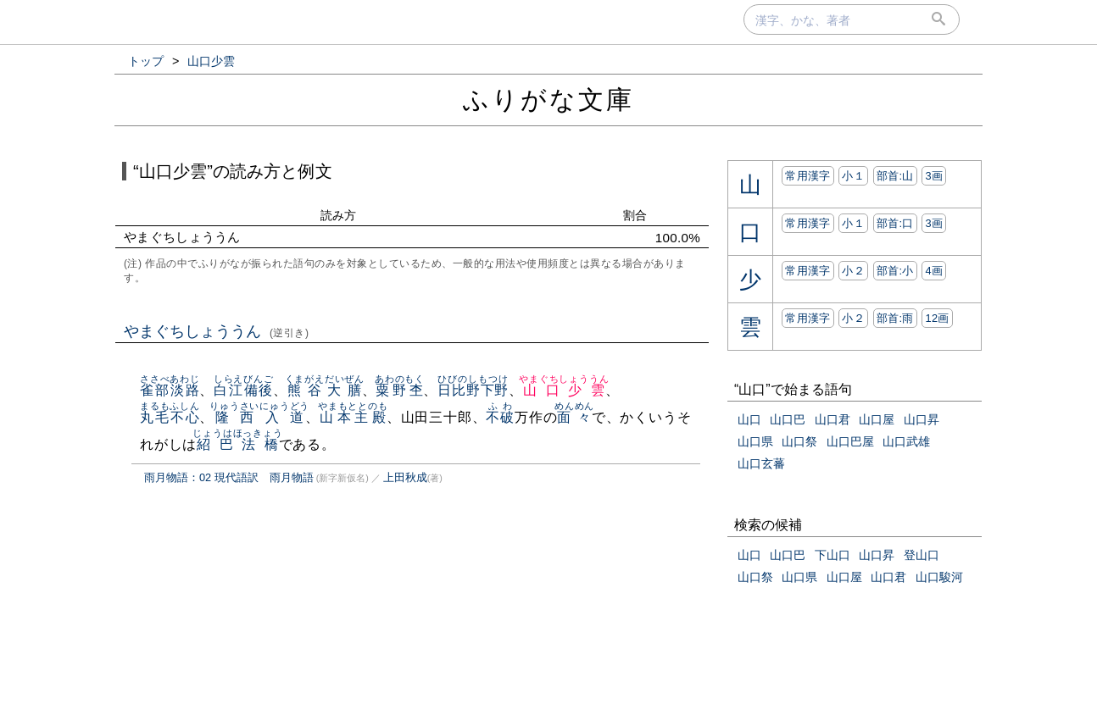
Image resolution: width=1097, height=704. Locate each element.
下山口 (832, 555)
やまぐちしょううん (216, 331)
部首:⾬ (895, 318)
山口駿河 (939, 577)
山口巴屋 (850, 441)
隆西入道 (259, 417)
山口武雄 (906, 441)
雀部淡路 (170, 390)
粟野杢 (400, 390)
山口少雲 (564, 390)
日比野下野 (473, 390)
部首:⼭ (895, 175)
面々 (574, 417)
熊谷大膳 (325, 390)
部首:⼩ (895, 270)
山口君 (832, 419)
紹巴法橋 (237, 444)
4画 (934, 270)
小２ (853, 270)
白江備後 (244, 390)
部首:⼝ (895, 223)
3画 (934, 175)
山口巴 (787, 419)
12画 (937, 318)
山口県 (755, 441)
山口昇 (921, 419)
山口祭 (799, 441)
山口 (749, 419)
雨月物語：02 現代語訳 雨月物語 (229, 477)
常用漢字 (807, 175)
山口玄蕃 (761, 463)
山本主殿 (353, 417)
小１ (853, 175)
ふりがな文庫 (548, 100)
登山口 (921, 555)
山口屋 (876, 419)
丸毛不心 (170, 417)
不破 (500, 417)
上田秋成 (405, 477)
